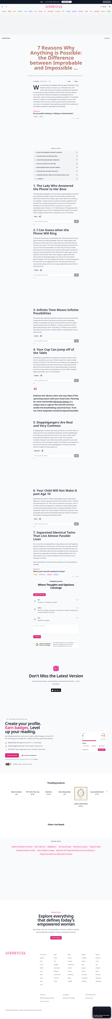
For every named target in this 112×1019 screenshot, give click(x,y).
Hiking (35, 574)
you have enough (65, 847)
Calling (41, 116)
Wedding (81, 11)
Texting (35, 116)
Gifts (91, 11)
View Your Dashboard (29, 755)
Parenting (70, 974)
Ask (76, 221)
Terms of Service (44, 1001)
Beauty (103, 11)
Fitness (84, 961)
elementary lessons (80, 847)
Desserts (74, 11)
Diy (45, 11)
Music (97, 971)
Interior (30, 11)
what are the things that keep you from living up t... (76, 850)
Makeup (56, 971)
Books (55, 958)
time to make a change (45, 850)
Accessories (50, 11)
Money (70, 971)
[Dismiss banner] (76, 642)
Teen (35, 11)
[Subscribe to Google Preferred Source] (43, 644)
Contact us (43, 994)
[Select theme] (103, 6)
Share (75, 81)
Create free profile (12, 755)
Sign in (36, 759)
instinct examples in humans (22, 847)
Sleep (69, 978)
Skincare (56, 978)
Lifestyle (4, 11)
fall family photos (61, 401)
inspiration (6, 38)
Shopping (49, 574)
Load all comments (39, 594)
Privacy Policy (89, 998)
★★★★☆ (107, 38)
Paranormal (57, 974)
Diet (63, 11)
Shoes (41, 978)
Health (42, 968)
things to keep (95, 847)
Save (68, 81)
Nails (14, 11)
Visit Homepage (56, 938)
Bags (69, 954)
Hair (97, 964)
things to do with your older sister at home (56, 854)
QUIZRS (77, 118)
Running (98, 974)
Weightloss (99, 981)
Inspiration (96, 11)
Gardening (71, 964)
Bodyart (42, 958)
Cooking (68, 11)
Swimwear (98, 978)
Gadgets (56, 964)
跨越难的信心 (52, 847)
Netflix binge (42, 574)
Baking (83, 954)
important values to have (25, 850)
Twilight (109, 11)
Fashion (70, 961)
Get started (101, 749)
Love (25, 11)
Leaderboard (85, 749)
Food (97, 961)
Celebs (86, 11)
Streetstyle (57, 11)
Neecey (37, 81)
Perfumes (20, 11)
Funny (41, 964)
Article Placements (90, 994)
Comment (37, 637)
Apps (55, 954)
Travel (55, 981)
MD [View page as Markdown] (49, 81)
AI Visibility (66, 994)
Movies (9, 11)
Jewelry (40, 11)
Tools (41, 984)
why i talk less (40, 847)
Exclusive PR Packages (69, 998)
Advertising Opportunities (47, 998)
